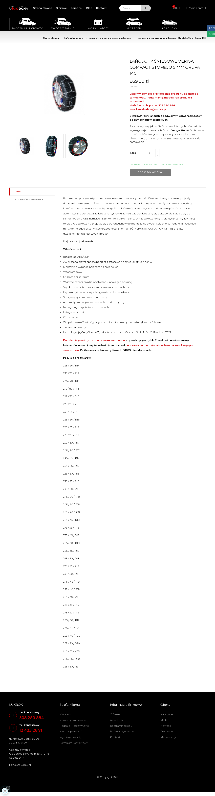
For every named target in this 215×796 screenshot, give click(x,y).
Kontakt (115, 737)
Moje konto (67, 714)
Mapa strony (168, 737)
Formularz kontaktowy (74, 742)
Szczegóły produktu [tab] (29, 199)
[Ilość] (149, 153)
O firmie (115, 714)
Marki (163, 720)
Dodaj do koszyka (150, 172)
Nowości (165, 725)
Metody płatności (70, 731)
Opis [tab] (17, 191)
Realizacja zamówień (73, 720)
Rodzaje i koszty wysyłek (75, 725)
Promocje (166, 731)
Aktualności (117, 720)
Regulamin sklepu (121, 725)
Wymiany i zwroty (70, 737)
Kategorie (166, 714)
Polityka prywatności (122, 731)
